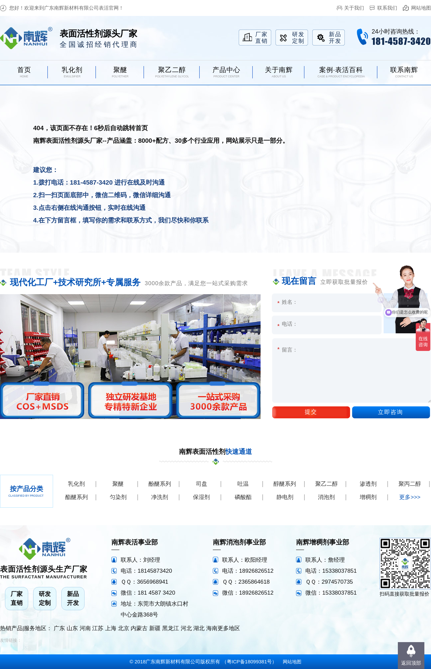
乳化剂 (76, 484)
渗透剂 (368, 484)
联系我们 (387, 8)
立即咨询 (390, 412)
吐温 (243, 484)
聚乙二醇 (326, 484)
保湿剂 (201, 497)
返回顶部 (411, 663)
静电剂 (285, 497)
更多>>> (409, 497)
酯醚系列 (76, 497)
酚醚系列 (160, 484)
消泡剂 (326, 497)
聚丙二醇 (410, 484)
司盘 (201, 484)
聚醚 (118, 484)
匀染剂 (118, 497)
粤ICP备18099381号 (249, 661)
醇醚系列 (285, 484)
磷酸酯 (243, 497)
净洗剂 (159, 497)
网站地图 (421, 8)
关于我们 (354, 8)
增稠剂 (368, 497)
